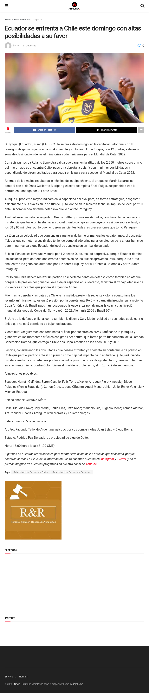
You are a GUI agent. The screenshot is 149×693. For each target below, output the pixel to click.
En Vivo (9, 676)
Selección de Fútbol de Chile (30, 472)
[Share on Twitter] (106, 130)
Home (8, 19)
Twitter (121, 459)
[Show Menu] (6, 6)
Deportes (38, 19)
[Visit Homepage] (74, 6)
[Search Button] (142, 6)
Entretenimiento (22, 19)
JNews (16, 684)
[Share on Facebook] (44, 130)
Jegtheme (78, 684)
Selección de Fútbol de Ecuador (71, 472)
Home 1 (23, 676)
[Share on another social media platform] (141, 130)
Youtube (91, 464)
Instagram (107, 459)
